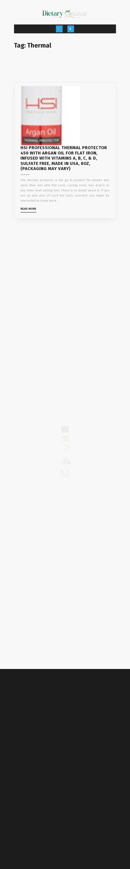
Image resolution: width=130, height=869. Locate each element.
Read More (28, 223)
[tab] (59, 28)
